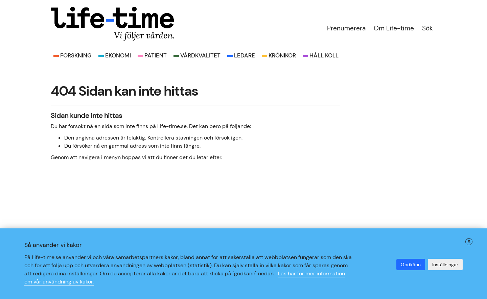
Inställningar (445, 264)
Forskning (76, 55)
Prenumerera (346, 28)
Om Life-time (394, 28)
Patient (155, 55)
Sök (427, 28)
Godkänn (411, 264)
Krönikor (282, 55)
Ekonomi (118, 55)
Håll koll (324, 55)
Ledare (244, 55)
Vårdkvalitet (200, 55)
